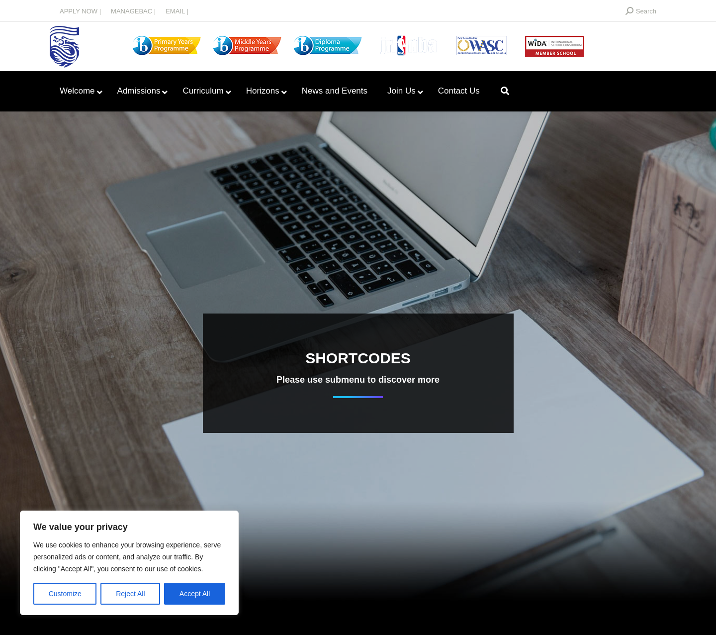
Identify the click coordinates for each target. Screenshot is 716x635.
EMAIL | (177, 11)
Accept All (194, 594)
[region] (129, 563)
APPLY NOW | (80, 11)
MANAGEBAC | (133, 11)
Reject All (130, 594)
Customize (65, 594)
